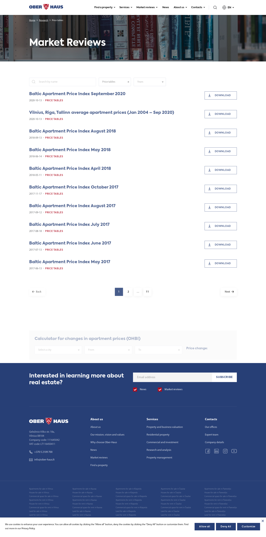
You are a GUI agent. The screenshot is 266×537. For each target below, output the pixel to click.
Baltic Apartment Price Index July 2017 (69, 229)
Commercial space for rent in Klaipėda (131, 508)
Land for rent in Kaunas (81, 515)
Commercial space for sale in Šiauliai (176, 496)
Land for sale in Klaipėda (126, 511)
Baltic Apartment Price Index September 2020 (77, 98)
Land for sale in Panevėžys (214, 511)
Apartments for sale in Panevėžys (217, 489)
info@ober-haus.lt (41, 459)
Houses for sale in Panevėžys (215, 493)
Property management (159, 457)
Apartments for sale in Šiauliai (173, 489)
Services (125, 7)
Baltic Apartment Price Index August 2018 (72, 135)
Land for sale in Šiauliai (170, 511)
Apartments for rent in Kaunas (84, 500)
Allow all (204, 526)
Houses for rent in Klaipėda (127, 504)
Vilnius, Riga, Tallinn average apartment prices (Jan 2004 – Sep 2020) (101, 117)
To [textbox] (139, 356)
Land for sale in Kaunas (81, 511)
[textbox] (148, 86)
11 (147, 296)
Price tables (54, 105)
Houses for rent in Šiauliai (171, 504)
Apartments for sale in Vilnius (41, 489)
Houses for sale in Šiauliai (171, 493)
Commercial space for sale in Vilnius (43, 496)
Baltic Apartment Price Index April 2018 (70, 173)
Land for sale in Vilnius (38, 511)
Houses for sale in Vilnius (39, 493)
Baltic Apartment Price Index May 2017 (69, 266)
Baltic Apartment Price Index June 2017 (70, 247)
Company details (214, 442)
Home (32, 20)
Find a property (104, 7)
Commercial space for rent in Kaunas (87, 508)
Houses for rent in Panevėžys (215, 504)
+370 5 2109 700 (40, 452)
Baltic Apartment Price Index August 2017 (72, 210)
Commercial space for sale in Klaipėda (131, 496)
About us (180, 7)
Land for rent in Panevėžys (215, 515)
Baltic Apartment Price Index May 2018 (70, 154)
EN (228, 7)
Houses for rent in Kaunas (82, 504)
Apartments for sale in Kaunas (84, 489)
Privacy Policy (28, 528)
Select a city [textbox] (44, 356)
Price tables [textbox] (108, 86)
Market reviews (147, 7)
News (165, 7)
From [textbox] (91, 356)
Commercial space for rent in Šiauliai (176, 508)
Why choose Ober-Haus (103, 442)
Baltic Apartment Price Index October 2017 (73, 191)
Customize (248, 526)
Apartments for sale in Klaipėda (128, 489)
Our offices (211, 427)
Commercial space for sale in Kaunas (87, 496)
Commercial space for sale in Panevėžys (220, 496)
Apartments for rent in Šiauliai (173, 500)
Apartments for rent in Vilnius (41, 500)
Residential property (158, 434)
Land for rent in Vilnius (38, 515)
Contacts (198, 7)
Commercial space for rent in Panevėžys (220, 508)
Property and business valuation (165, 427)
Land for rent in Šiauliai (170, 515)
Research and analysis (159, 450)
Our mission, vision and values (107, 434)
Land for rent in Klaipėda (126, 515)
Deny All (226, 526)
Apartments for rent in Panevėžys (217, 500)
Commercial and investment (162, 442)
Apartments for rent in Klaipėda (129, 500)
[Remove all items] (129, 86)
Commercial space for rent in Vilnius (44, 508)
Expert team (211, 434)
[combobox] (115, 86)
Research (43, 20)
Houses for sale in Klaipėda (126, 493)
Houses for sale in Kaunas (82, 493)
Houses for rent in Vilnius (39, 504)
